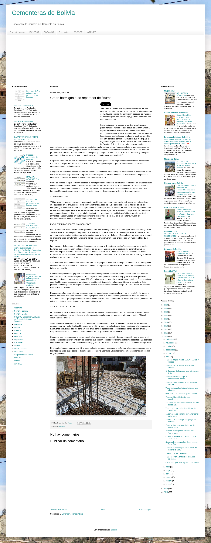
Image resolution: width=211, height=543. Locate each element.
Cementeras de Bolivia (43, 12)
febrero (169, 481)
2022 (166, 312)
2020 (166, 319)
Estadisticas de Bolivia (174, 207)
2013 (166, 492)
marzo (168, 477)
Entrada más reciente (59, 510)
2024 (166, 305)
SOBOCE (78, 32)
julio (168, 357)
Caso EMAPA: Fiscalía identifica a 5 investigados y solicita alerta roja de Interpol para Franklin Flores (177, 141)
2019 (166, 322)
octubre (169, 346)
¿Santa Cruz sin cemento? (176, 453)
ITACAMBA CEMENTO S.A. (32, 178)
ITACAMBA (49, 32)
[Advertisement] (101, 60)
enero (168, 484)
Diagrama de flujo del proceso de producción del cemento (33, 94)
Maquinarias (169, 91)
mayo (168, 470)
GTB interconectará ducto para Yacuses (181, 393)
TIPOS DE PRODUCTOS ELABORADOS (32, 226)
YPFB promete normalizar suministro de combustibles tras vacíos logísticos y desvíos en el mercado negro (186, 189)
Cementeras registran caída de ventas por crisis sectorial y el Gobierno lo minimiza (33, 279)
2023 (166, 308)
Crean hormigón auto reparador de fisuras (182, 462)
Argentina (18, 308)
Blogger (114, 530)
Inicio (103, 510)
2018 (166, 326)
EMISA (17, 327)
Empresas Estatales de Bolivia (177, 137)
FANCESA (34, 32)
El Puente (18, 324)
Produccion (64, 32)
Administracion (170, 232)
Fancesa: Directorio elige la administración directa (176, 378)
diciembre (170, 339)
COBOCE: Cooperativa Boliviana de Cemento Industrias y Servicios (27, 319)
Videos (17, 361)
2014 (166, 489)
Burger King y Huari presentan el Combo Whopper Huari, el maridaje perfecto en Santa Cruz (184, 119)
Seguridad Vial (170, 271)
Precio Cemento (20, 349)
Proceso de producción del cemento (32, 157)
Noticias (62, 427)
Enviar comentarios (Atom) (72, 514)
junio (168, 467)
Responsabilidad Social (23, 355)
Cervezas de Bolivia (172, 249)
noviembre (170, 343)
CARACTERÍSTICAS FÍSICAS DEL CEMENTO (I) (26, 138)
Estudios (17, 330)
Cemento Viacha (17, 32)
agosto (169, 353)
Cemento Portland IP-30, (24, 106)
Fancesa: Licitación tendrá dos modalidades (178, 398)
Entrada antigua (145, 510)
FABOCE (17, 333)
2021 (166, 315)
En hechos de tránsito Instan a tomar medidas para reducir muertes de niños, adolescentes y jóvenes (186, 277)
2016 (166, 333)
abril (168, 474)
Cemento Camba (21, 311)
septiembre (170, 350)
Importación (19, 340)
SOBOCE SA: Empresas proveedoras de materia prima (32, 202)
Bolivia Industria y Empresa (176, 113)
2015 (166, 336)
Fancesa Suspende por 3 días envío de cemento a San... (181, 449)
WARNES (91, 32)
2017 (166, 329)
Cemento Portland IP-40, (24, 121)
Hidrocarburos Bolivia (173, 183)
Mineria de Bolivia (171, 159)
